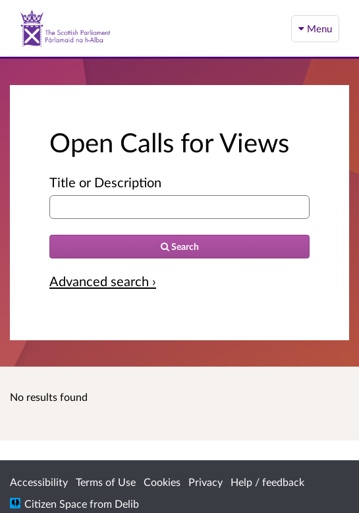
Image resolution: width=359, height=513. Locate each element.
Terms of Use (106, 481)
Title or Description (105, 182)
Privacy (205, 481)
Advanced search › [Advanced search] (102, 281)
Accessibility (39, 481)
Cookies (162, 481)
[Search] (179, 246)
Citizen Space (55, 503)
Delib (127, 503)
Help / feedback (267, 481)
